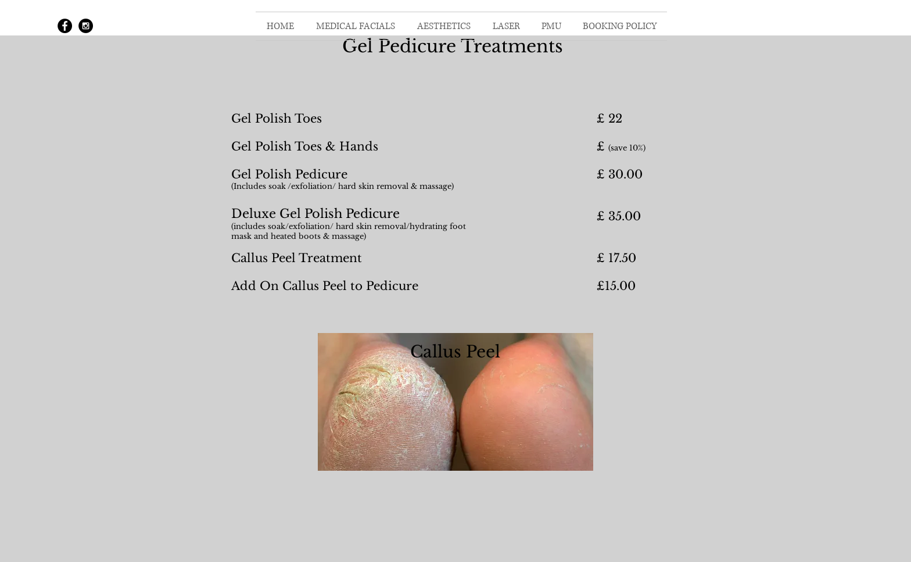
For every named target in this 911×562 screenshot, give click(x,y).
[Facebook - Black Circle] (65, 26)
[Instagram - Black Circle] (85, 26)
